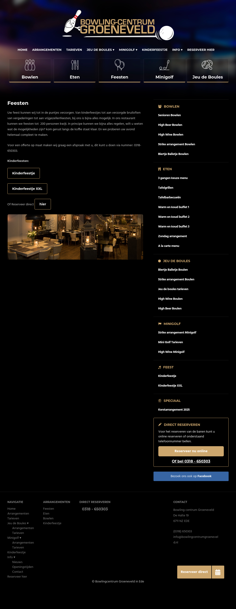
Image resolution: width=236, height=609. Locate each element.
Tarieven (74, 50)
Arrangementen (47, 50)
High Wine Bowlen (170, 153)
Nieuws (17, 581)
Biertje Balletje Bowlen (173, 173)
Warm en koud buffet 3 (173, 245)
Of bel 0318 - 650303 (191, 480)
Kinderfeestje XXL (27, 208)
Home (22, 50)
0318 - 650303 (95, 528)
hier (42, 223)
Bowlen (48, 537)
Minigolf (127, 50)
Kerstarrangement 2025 (174, 428)
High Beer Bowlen (170, 144)
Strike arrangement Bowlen (176, 163)
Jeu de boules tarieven (173, 308)
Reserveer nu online (191, 470)
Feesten (48, 528)
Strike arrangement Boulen (176, 298)
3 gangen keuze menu (173, 197)
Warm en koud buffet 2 (173, 235)
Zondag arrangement (172, 255)
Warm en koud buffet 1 (173, 226)
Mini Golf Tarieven (170, 361)
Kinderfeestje (155, 50)
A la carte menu (168, 265)
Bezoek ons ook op (191, 495)
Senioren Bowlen (169, 134)
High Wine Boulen (170, 318)
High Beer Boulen (169, 327)
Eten (46, 533)
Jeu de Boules (99, 50)
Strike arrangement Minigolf (177, 351)
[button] (217, 572)
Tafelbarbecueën (169, 216)
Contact (17, 591)
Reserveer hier (200, 50)
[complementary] (29, 80)
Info (176, 50)
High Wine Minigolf (171, 371)
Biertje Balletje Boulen (173, 289)
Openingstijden (22, 586)
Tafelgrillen (165, 206)
